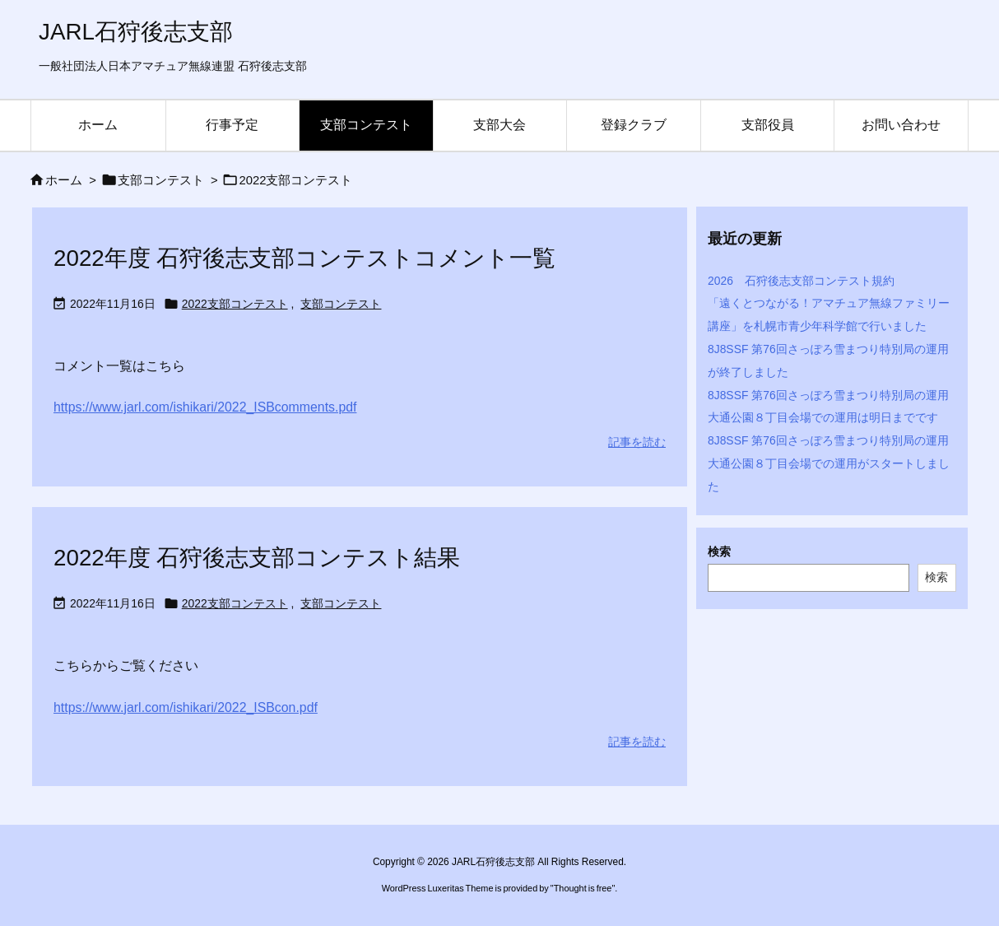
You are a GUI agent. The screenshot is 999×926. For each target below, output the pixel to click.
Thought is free (583, 888)
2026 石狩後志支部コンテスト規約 (801, 280)
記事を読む (637, 442)
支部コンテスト (161, 180)
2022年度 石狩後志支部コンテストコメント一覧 (304, 258)
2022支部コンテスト (235, 303)
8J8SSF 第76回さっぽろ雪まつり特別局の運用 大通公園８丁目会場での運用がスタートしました (834, 463)
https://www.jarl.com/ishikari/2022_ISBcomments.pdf (204, 407)
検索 (719, 551)
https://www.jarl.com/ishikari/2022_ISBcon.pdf (185, 707)
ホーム (63, 180)
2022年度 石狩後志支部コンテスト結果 (256, 557)
